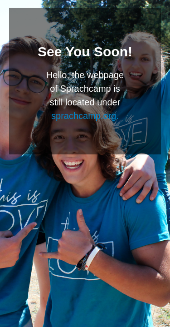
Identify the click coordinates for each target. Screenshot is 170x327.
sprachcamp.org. (85, 116)
